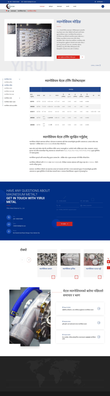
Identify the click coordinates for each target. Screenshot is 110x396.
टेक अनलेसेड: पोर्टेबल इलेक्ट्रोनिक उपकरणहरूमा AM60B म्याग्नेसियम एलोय (81, 338)
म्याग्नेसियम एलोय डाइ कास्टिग (10, 105)
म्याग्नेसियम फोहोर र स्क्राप (9, 102)
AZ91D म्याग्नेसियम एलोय (69, 366)
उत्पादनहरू (42, 6)
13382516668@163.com (29, 1)
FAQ (93, 374)
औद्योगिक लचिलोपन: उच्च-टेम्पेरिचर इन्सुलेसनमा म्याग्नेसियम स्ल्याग (79, 310)
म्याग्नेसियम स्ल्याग (8, 88)
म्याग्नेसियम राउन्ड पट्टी (9, 91)
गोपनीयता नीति (66, 395)
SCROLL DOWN (96, 65)
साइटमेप (57, 395)
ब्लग (93, 371)
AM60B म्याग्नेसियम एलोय (69, 369)
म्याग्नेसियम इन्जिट (8, 82)
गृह (8, 11)
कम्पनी (67, 6)
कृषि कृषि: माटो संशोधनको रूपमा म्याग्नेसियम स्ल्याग (76, 324)
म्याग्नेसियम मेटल (22, 11)
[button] (27, 260)
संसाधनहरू (59, 6)
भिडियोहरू (94, 376)
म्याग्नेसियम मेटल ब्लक (9, 94)
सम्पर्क (74, 6)
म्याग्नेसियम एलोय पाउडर (69, 376)
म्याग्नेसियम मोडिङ (32, 11)
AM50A (65, 371)
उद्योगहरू (51, 6)
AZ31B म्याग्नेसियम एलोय (69, 374)
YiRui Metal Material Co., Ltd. (22, 395)
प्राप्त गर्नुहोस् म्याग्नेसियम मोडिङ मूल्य (71, 57)
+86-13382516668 (14, 1)
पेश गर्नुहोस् (65, 224)
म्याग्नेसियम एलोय (8, 98)
